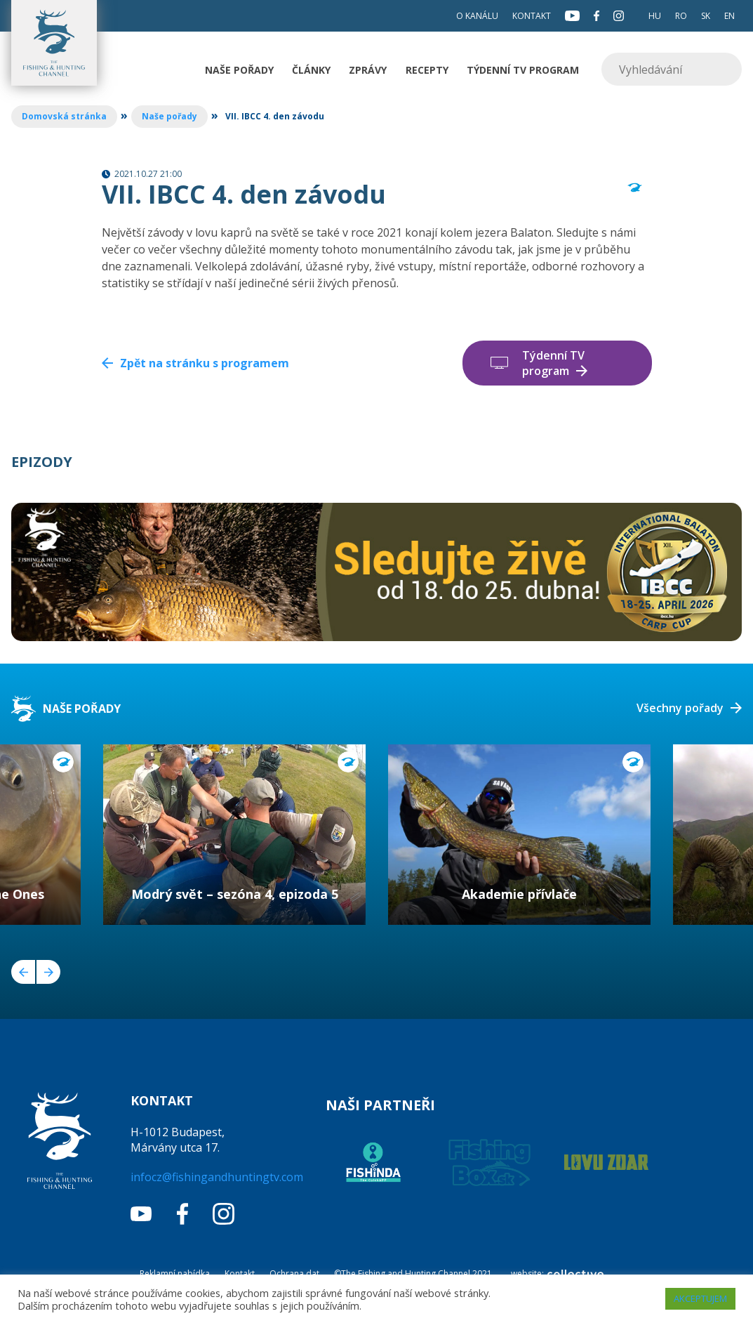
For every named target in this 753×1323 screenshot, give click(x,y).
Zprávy (368, 70)
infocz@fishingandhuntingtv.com (217, 1177)
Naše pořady (239, 70)
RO (681, 16)
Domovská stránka (64, 116)
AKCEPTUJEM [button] (700, 1298)
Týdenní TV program (523, 70)
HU (654, 16)
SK (705, 16)
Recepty (427, 70)
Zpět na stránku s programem (204, 363)
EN (729, 16)
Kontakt (531, 16)
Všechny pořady (680, 708)
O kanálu (477, 16)
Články (311, 70)
